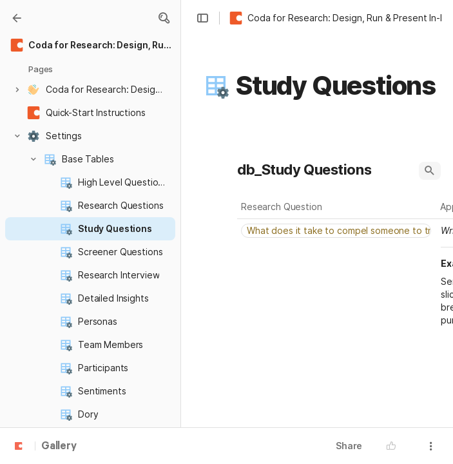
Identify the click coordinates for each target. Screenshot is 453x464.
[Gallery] (17, 18)
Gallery (59, 446)
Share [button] (349, 445)
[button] (164, 18)
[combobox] (337, 230)
